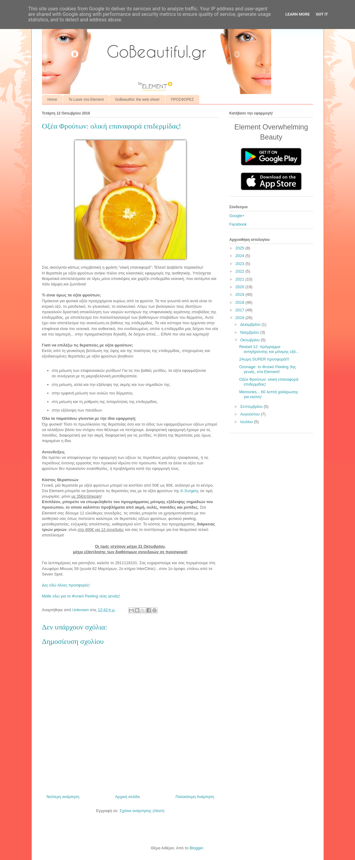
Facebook (238, 224)
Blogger (196, 848)
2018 (241, 302)
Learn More (298, 14)
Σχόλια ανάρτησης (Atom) (141, 810)
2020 (241, 287)
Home (52, 99)
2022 (241, 271)
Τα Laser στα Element (86, 99)
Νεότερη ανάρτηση (63, 796)
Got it (322, 14)
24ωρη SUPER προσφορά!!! (264, 359)
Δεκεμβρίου (250, 324)
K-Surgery (189, 490)
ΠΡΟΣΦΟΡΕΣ (182, 99)
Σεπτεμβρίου (252, 406)
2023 (241, 263)
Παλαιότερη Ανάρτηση (195, 796)
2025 (241, 248)
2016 (241, 317)
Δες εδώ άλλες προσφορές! (66, 585)
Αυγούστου (250, 414)
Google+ (237, 215)
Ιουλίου (247, 421)
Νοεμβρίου (250, 332)
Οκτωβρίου (250, 340)
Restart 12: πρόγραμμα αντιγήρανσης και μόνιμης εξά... (269, 349)
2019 (241, 294)
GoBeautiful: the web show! (137, 99)
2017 (241, 310)
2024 (241, 255)
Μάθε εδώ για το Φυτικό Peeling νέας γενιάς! (81, 596)
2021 (241, 279)
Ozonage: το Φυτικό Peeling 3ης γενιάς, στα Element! (267, 369)
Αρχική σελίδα (127, 796)
